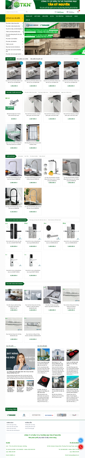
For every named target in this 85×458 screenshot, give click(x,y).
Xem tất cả (76, 58)
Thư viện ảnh (59, 16)
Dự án (52, 16)
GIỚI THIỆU (37, 16)
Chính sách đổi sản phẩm (12, 426)
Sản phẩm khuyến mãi (36, 59)
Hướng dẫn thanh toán (30, 426)
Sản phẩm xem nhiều (22, 59)
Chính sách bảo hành (11, 428)
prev (28, 38)
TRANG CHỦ (29, 16)
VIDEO (76, 16)
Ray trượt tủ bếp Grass (55, 92)
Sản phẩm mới (10, 59)
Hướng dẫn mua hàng (30, 424)
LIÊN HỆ (28, 20)
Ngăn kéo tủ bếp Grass (66, 92)
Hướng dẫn (28, 422)
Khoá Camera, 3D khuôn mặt (54, 219)
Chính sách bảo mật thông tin (13, 430)
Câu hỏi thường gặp (29, 428)
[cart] (78, 11)
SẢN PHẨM (45, 16)
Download (69, 16)
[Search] (26, 11)
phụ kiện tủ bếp (44, 437)
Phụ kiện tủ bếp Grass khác (31, 92)
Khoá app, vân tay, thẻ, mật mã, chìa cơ (38, 219)
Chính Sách (10, 422)
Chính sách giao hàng (11, 424)
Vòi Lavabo (20, 156)
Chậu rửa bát (42, 156)
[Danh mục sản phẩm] (14, 18)
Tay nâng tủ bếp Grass (43, 92)
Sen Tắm (26, 156)
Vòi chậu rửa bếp (34, 156)
